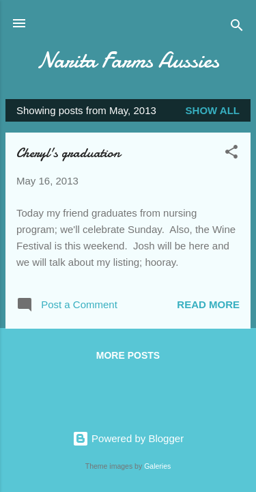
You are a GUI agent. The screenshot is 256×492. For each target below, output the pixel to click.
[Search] (237, 28)
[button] (231, 154)
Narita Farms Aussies (128, 60)
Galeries (157, 466)
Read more (208, 304)
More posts (128, 355)
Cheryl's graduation (68, 153)
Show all (213, 110)
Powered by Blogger (128, 438)
